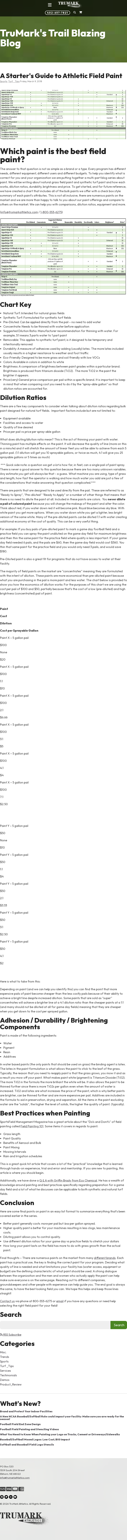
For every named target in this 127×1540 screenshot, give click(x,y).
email (60, 1301)
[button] (74, 13)
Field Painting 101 (32, 1126)
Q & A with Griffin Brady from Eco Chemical (68, 1180)
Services (5, 1371)
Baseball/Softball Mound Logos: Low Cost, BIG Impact (35, 1439)
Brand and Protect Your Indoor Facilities (26, 1411)
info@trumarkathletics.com (19, 212)
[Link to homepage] (70, 5)
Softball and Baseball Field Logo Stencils (27, 1444)
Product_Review (11, 1384)
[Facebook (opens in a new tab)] (2, 1497)
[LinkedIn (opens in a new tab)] (11, 1497)
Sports (3, 81)
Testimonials (8, 1375)
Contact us (7, 1301)
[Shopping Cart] (80, 13)
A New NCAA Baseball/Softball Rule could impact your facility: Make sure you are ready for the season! (62, 1418)
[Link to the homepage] (63, 1520)
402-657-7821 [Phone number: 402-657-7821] (57, 12)
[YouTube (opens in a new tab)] (15, 1497)
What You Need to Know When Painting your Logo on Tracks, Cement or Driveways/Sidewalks (60, 1434)
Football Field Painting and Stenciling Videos (29, 1429)
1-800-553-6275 (51, 212)
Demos (4, 1380)
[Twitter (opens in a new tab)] (6, 1497)
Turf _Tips (14, 81)
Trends (4, 1357)
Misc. (3, 1352)
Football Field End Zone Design (20, 1424)
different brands (105, 1258)
